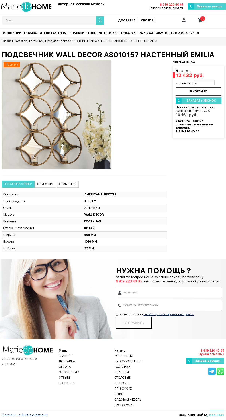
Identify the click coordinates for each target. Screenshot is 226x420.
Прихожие (128, 33)
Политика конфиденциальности (25, 414)
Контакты (67, 383)
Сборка (147, 20)
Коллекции (11, 33)
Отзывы (65, 377)
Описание (45, 184)
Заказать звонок (209, 6)
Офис (143, 33)
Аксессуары (188, 33)
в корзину (198, 91)
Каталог (21, 41)
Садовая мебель (163, 33)
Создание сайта (193, 415)
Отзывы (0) (67, 184)
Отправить (134, 323)
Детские (111, 33)
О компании (69, 372)
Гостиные (59, 33)
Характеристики (18, 184)
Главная (7, 41)
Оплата (65, 366)
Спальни (76, 33)
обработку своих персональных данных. (169, 314)
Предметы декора (58, 41)
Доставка (127, 20)
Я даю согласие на (155, 314)
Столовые (94, 33)
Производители (36, 33)
